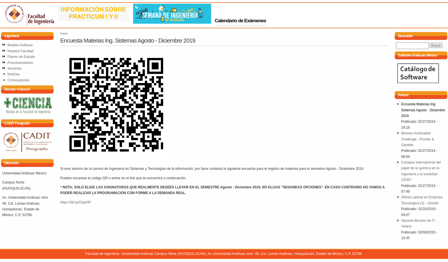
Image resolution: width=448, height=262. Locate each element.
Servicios (14, 68)
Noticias (13, 74)
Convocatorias (18, 80)
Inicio (64, 33)
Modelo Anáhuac (20, 45)
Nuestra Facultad (20, 51)
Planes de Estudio (21, 57)
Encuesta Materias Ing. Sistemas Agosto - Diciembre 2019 (423, 110)
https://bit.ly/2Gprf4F (75, 202)
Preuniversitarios (20, 63)
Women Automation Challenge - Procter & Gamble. (417, 139)
